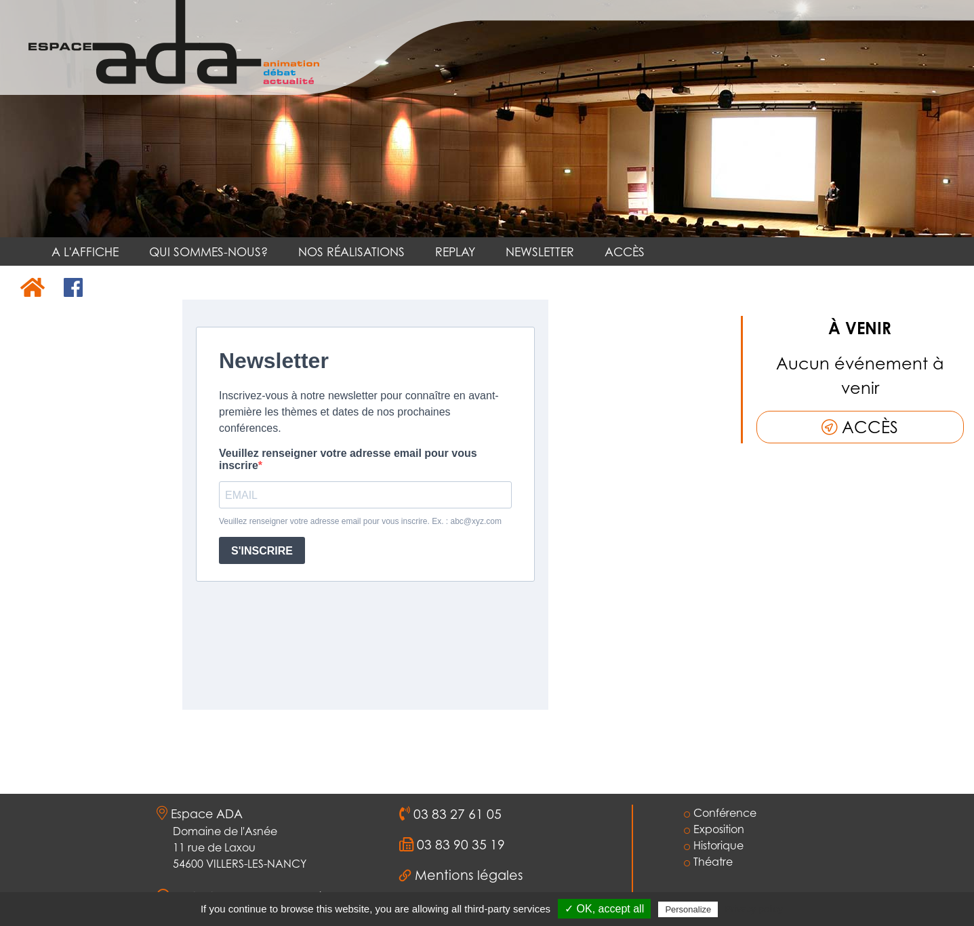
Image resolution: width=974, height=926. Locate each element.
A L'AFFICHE (85, 251)
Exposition (714, 829)
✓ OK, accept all (604, 908)
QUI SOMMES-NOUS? (208, 251)
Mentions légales (469, 875)
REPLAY (455, 251)
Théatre (708, 861)
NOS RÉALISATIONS (351, 251)
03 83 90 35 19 (459, 845)
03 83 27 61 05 (456, 814)
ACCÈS (625, 251)
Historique (714, 845)
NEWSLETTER (540, 251)
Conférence (720, 813)
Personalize (688, 909)
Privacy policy (754, 909)
